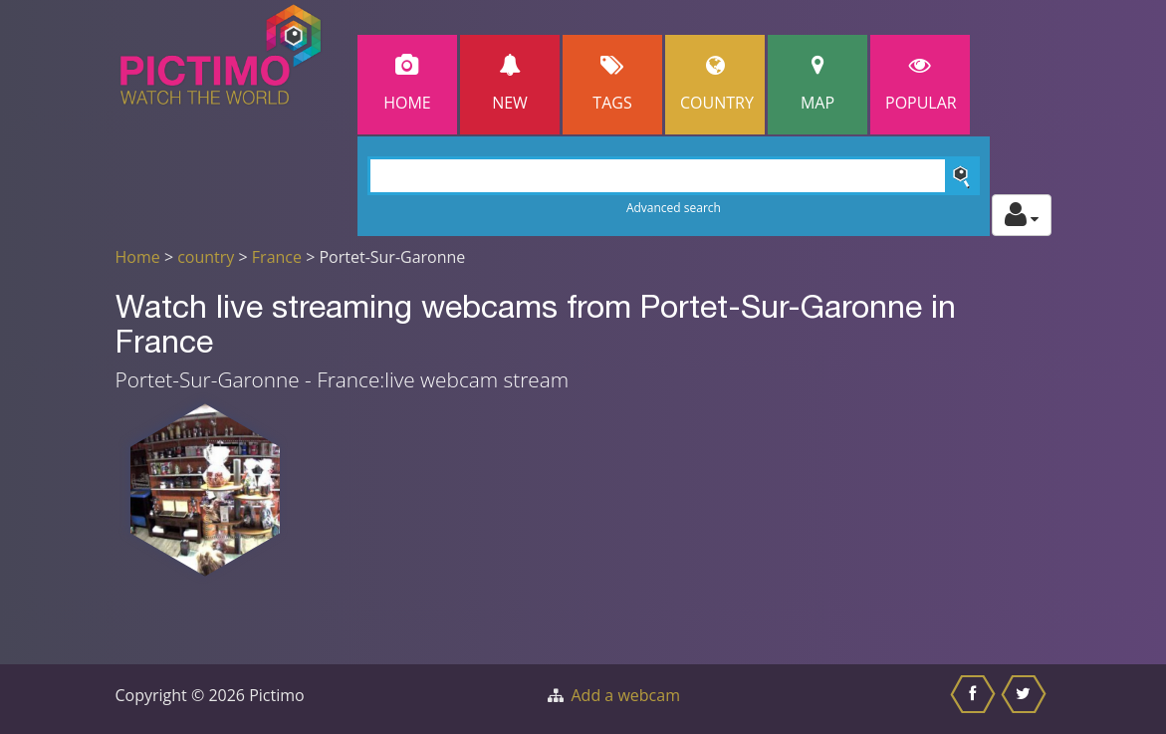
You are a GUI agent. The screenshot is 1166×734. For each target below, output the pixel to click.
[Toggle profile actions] (1021, 215)
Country (717, 84)
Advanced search (673, 207)
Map (817, 84)
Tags (612, 84)
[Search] (673, 175)
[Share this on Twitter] (1026, 699)
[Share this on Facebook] (975, 699)
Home (407, 84)
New (510, 84)
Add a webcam (626, 695)
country (205, 257)
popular (921, 84)
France (277, 257)
